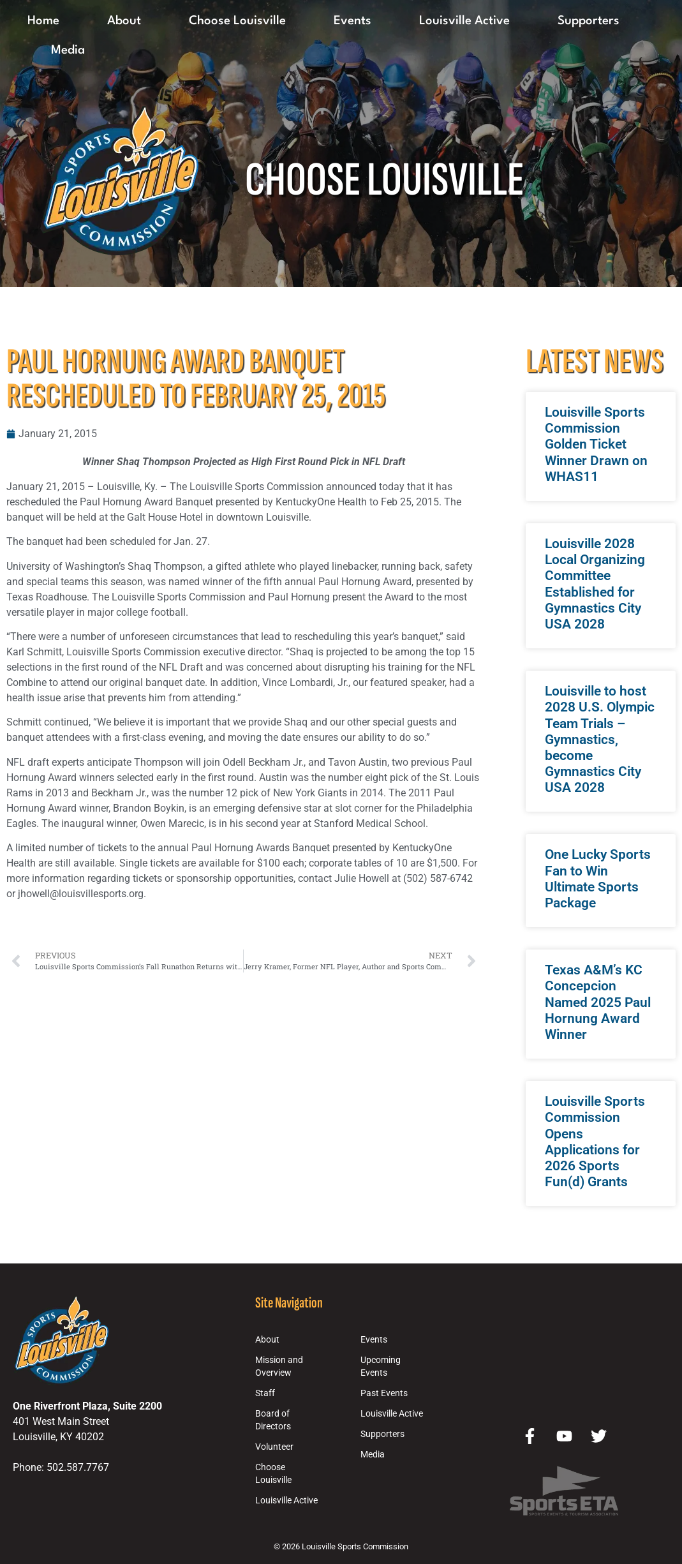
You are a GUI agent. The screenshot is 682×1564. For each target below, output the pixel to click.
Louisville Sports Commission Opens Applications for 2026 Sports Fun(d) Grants (595, 1141)
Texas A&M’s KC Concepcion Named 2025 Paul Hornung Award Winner (598, 1002)
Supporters (588, 21)
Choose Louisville (237, 21)
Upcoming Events (380, 1366)
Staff (265, 1393)
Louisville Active (464, 21)
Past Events (384, 1393)
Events (352, 21)
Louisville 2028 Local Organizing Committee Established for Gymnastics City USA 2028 (595, 584)
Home (43, 21)
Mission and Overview (279, 1366)
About (124, 21)
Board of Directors (273, 1420)
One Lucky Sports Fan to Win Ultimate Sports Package (598, 879)
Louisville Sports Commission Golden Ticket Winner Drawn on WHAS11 (596, 444)
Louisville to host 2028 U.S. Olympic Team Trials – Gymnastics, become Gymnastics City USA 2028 (600, 739)
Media (68, 50)
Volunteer (274, 1446)
